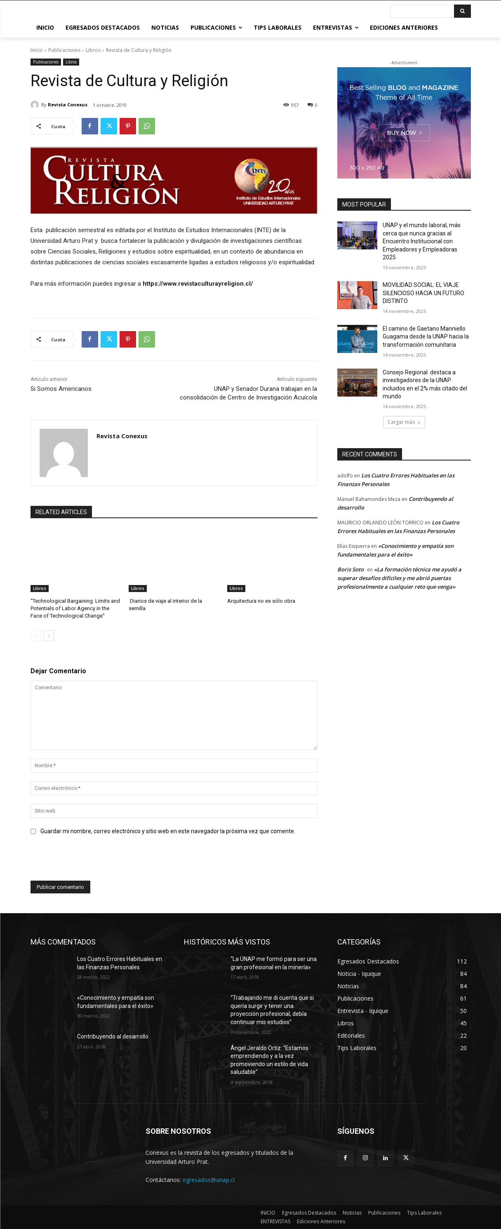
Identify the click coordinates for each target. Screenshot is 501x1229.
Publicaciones (64, 50)
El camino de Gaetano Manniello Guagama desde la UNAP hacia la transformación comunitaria (426, 336)
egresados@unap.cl (209, 1179)
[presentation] (93, 860)
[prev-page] (36, 635)
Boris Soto (350, 569)
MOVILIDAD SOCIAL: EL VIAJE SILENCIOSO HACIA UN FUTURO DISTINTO (423, 293)
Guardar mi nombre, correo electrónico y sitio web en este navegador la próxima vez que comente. (167, 831)
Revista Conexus (67, 104)
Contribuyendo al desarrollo (112, 1036)
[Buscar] (462, 11)
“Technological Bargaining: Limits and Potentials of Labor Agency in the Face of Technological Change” (75, 608)
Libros (93, 50)
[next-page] (49, 635)
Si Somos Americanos (61, 388)
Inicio (37, 50)
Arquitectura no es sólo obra (261, 601)
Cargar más (404, 421)
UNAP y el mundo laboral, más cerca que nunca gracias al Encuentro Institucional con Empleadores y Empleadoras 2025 (422, 241)
